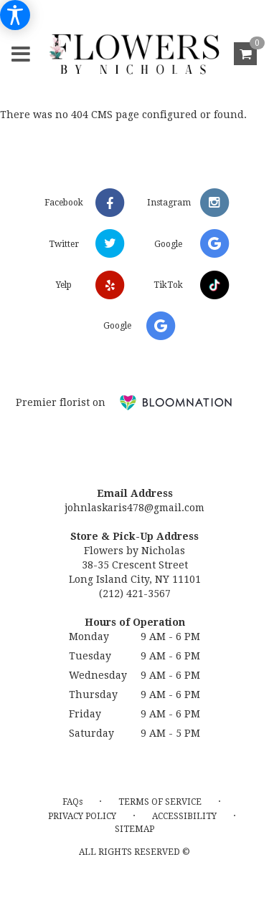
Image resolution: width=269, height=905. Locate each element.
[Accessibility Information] (15, 15)
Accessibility (184, 816)
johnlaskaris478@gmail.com (134, 507)
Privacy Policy (82, 816)
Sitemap (134, 829)
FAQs (72, 802)
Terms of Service (160, 802)
